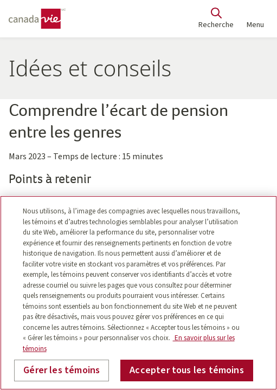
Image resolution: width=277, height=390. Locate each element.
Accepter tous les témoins (187, 370)
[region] (138, 293)
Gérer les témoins (61, 370)
